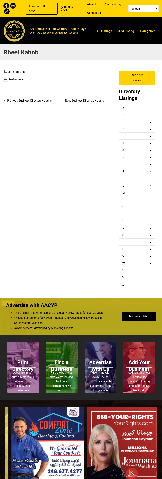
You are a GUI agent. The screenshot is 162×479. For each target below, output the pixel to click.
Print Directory (112, 4)
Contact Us (94, 12)
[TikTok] (7, 11)
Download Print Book (141, 439)
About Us (92, 4)
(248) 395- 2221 (67, 9)
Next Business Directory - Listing (86, 100)
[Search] (156, 8)
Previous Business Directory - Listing (28, 100)
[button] (42, 9)
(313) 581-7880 (16, 72)
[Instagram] (13, 6)
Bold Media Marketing (100, 464)
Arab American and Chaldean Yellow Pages (58, 29)
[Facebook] (6, 6)
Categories (147, 31)
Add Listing (126, 31)
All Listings (104, 31)
